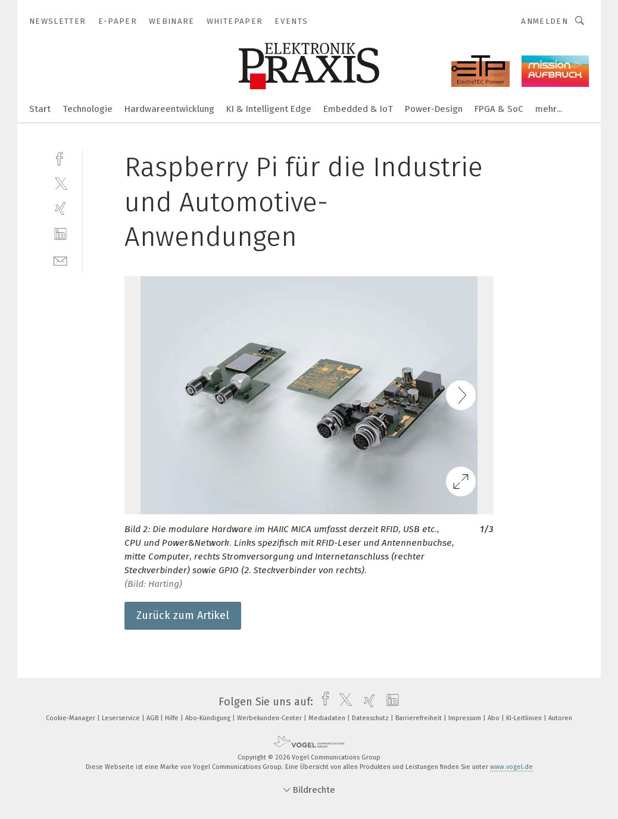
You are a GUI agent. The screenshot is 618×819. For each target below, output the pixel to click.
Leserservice (122, 718)
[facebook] (60, 157)
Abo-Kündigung (208, 718)
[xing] (60, 208)
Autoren (560, 718)
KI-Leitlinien (525, 718)
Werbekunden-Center (270, 718)
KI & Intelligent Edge (268, 109)
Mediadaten (327, 718)
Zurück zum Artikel (182, 615)
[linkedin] (60, 234)
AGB (153, 718)
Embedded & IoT (358, 109)
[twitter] (60, 183)
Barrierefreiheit (419, 718)
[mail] (60, 259)
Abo (494, 718)
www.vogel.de (511, 767)
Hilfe (172, 718)
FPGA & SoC (499, 109)
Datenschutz (371, 718)
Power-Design (434, 109)
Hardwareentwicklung (169, 109)
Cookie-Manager (71, 718)
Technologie (88, 109)
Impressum (465, 718)
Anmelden (544, 21)
